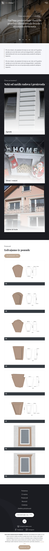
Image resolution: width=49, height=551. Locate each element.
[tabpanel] (24, 21)
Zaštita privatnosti (24, 508)
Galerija (24, 505)
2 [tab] (23, 39)
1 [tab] (20, 39)
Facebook (19, 529)
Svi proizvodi (11, 256)
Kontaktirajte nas (22, 515)
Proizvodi (24, 498)
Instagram (30, 529)
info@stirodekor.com (24, 526)
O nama (24, 494)
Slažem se (23, 547)
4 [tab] (29, 39)
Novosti (24, 501)
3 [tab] (26, 39)
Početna (24, 491)
